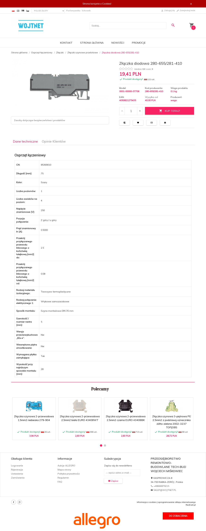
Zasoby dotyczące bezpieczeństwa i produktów (39, 120)
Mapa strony (64, 469)
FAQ (60, 481)
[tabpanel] (103, 263)
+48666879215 (160, 486)
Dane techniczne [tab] (25, 141)
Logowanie (17, 465)
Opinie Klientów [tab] (54, 141)
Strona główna (92, 42)
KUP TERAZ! (169, 111)
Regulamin (63, 477)
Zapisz (113, 480)
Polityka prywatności (69, 473)
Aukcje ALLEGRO (66, 465)
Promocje (139, 42)
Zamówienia (17, 477)
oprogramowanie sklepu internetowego (177, 502)
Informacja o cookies (146, 502)
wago (174, 100)
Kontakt (66, 42)
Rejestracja (17, 469)
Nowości (117, 42)
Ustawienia (17, 473)
